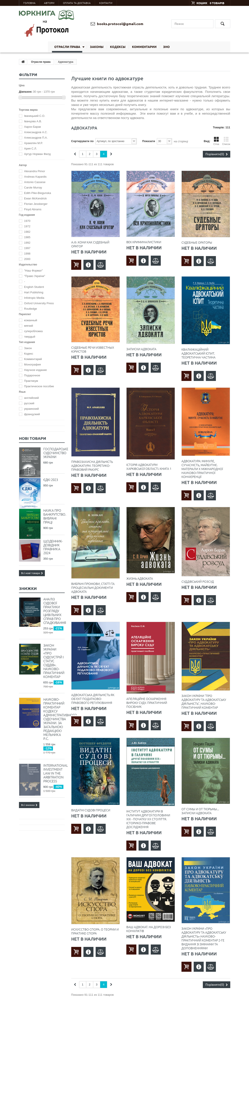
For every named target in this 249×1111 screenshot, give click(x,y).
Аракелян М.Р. (33, 143)
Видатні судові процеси (90, 810)
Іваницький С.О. (34, 115)
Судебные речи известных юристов (92, 349)
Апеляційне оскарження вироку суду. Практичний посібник (146, 702)
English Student (34, 287)
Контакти (105, 3)
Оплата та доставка (77, 3)
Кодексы (117, 47)
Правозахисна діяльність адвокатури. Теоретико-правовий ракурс (92, 465)
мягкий (28, 325)
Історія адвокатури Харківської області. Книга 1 (148, 467)
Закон (28, 348)
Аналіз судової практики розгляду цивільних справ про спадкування (54, 611)
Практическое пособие (39, 386)
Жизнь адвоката (139, 578)
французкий (32, 414)
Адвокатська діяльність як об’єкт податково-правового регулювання (92, 699)
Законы (96, 47)
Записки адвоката (141, 349)
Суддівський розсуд (197, 581)
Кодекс (28, 353)
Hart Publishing (33, 292)
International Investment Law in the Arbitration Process (54, 773)
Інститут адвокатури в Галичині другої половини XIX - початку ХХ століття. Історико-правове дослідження (148, 819)
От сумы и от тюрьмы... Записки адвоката (200, 811)
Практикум (31, 380)
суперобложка (33, 331)
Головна (29, 3)
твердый (29, 336)
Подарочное (32, 375)
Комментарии (144, 47)
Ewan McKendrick (35, 198)
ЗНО (166, 47)
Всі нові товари (32, 573)
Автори (49, 3)
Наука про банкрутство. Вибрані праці (54, 516)
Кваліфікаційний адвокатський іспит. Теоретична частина (198, 353)
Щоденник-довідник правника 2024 (53, 547)
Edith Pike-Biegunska (37, 193)
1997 (27, 248)
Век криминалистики (143, 242)
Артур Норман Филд (37, 154)
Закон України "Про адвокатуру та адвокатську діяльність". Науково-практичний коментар (203, 701)
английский (31, 397)
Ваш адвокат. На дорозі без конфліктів (148, 929)
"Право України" (34, 276)
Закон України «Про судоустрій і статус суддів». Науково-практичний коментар (53, 661)
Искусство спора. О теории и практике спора (95, 931)
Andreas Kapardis (35, 176)
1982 (27, 231)
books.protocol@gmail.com (117, 24)
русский (29, 403)
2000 (27, 259)
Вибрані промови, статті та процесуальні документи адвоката (93, 587)
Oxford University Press (39, 303)
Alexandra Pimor (34, 171)
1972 (27, 226)
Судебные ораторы (196, 242)
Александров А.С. (36, 132)
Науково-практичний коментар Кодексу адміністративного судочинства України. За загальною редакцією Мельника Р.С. (54, 719)
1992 (27, 242)
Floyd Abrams (32, 209)
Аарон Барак (32, 126)
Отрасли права (67, 47)
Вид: (207, 141)
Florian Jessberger (36, 204)
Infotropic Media (34, 297)
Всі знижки (29, 805)
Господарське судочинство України (54, 453)
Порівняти (216, 154)
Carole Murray (33, 187)
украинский (31, 408)
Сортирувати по (82, 141)
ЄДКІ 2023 (50, 480)
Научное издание (35, 370)
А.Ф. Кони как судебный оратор (90, 244)
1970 (27, 221)
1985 (27, 237)
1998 (27, 253)
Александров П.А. (36, 137)
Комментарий (33, 359)
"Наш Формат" (33, 270)
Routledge (30, 308)
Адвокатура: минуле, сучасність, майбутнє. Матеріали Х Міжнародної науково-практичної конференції (202, 469)
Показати (148, 141)
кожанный (30, 320)
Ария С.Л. (30, 148)
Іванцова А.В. (33, 121)
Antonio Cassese (35, 182)
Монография (32, 364)
